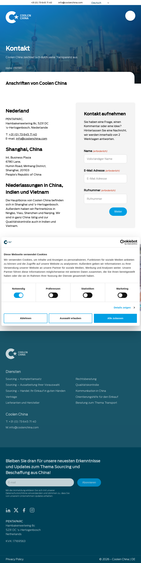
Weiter (118, 211)
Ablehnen (25, 318)
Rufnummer (99, 190)
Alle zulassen (115, 318)
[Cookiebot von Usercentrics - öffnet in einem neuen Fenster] (122, 242)
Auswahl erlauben (70, 318)
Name (95, 151)
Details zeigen (122, 307)
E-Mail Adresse (102, 171)
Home (9, 68)
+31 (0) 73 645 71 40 (41, 2)
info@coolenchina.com (70, 2)
